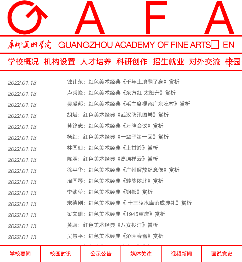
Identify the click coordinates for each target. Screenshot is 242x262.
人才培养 (96, 61)
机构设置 (59, 61)
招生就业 (168, 61)
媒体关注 (141, 254)
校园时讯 (60, 254)
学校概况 (23, 61)
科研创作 (132, 61)
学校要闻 (20, 254)
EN (228, 44)
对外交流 (205, 61)
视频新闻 (181, 254)
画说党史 (222, 254)
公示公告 (101, 254)
